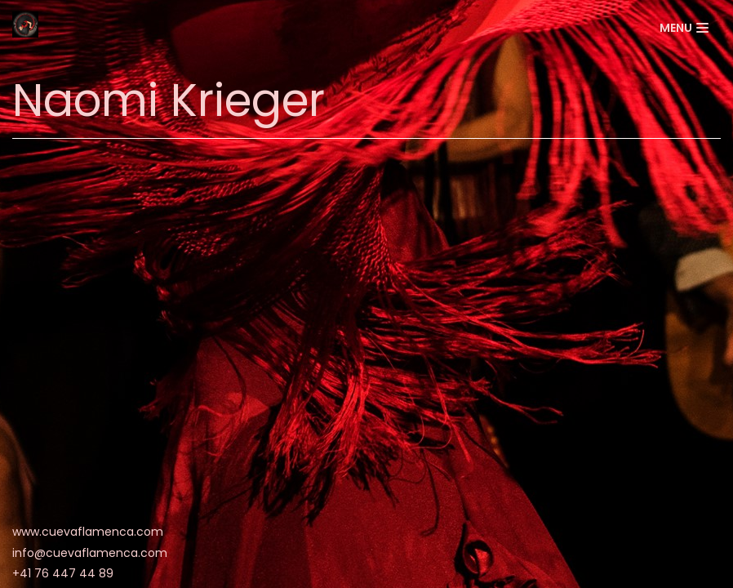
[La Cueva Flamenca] (25, 27)
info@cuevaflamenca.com (89, 553)
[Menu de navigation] (684, 28)
